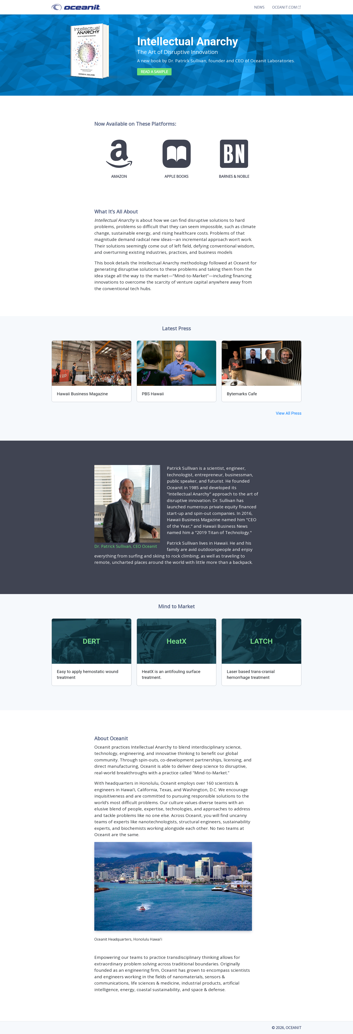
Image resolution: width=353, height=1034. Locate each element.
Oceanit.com (286, 7)
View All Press (288, 413)
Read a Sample (154, 71)
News (259, 7)
